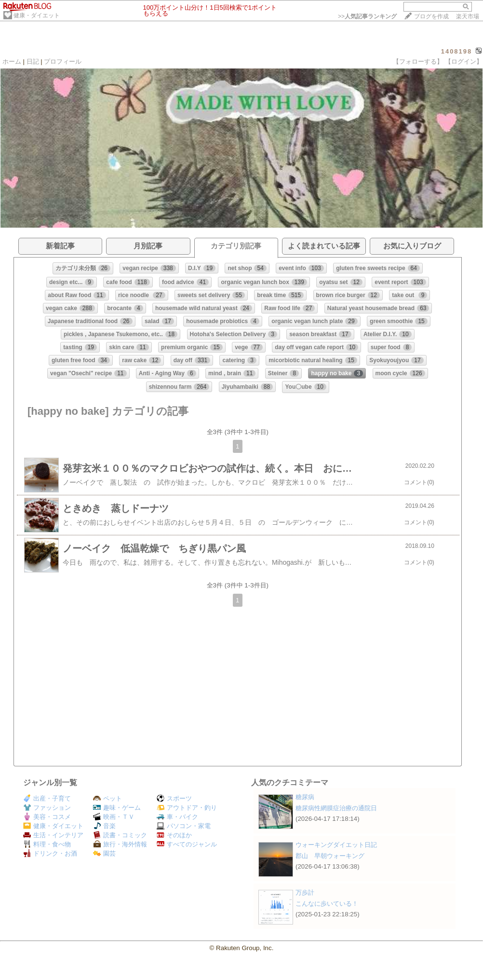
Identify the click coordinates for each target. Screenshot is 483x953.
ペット (107, 798)
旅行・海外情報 (120, 844)
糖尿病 (304, 797)
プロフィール (62, 61)
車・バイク (177, 816)
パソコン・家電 (184, 826)
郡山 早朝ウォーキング (329, 855)
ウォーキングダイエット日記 (336, 844)
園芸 (104, 853)
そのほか (174, 835)
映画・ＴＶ (113, 816)
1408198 (456, 51)
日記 (33, 61)
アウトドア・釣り (187, 807)
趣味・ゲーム (117, 807)
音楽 (104, 826)
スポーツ (174, 798)
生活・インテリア (53, 835)
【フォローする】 (418, 61)
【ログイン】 (464, 61)
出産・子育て (47, 798)
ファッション (47, 807)
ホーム (11, 61)
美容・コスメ (47, 816)
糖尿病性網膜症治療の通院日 (336, 808)
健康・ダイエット (36, 15)
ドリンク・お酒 (50, 853)
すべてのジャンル (187, 844)
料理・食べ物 (47, 844)
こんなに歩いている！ (326, 903)
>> (367, 16)
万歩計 (304, 892)
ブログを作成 (431, 16)
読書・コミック (120, 835)
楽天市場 (467, 16)
